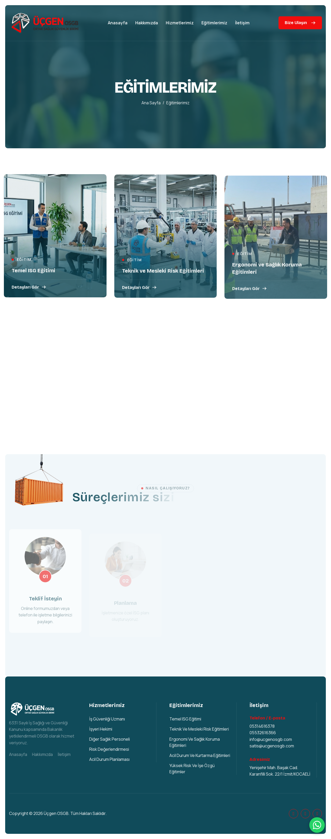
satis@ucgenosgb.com (272, 746)
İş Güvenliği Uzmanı (107, 719)
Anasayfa (117, 23)
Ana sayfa (151, 103)
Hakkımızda (146, 23)
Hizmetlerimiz (180, 23)
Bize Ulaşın (296, 22)
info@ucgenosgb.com (271, 739)
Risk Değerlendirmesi (109, 749)
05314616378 (262, 726)
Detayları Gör (25, 287)
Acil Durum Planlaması (109, 759)
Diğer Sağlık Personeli (109, 739)
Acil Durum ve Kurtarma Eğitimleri (199, 755)
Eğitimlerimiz (214, 23)
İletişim (242, 23)
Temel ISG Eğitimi (33, 271)
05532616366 (263, 732)
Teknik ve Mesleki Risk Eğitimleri (163, 273)
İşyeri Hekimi (100, 729)
